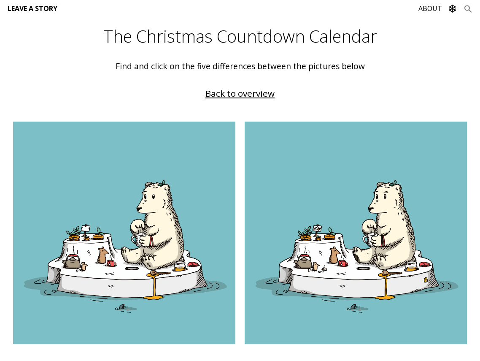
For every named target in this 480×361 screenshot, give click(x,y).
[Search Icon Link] (468, 8)
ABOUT (430, 8)
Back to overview (240, 93)
